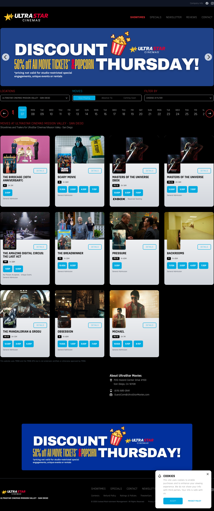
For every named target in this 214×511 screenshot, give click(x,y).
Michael (118, 331)
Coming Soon (130, 97)
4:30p (83, 189)
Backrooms (175, 253)
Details (40, 170)
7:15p (94, 189)
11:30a (62, 189)
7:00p (138, 192)
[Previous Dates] (4, 113)
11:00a (62, 343)
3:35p (117, 265)
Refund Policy (110, 495)
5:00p (83, 343)
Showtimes (137, 17)
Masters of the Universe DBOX (130, 179)
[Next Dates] (210, 113)
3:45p (18, 343)
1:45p (73, 343)
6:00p (18, 268)
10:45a (62, 265)
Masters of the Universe (185, 177)
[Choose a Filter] (179, 98)
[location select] (35, 98)
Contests (95, 495)
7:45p (94, 343)
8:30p (73, 265)
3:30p (127, 192)
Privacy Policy (194, 501)
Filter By (150, 91)
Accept (173, 501)
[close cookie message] (207, 474)
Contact (132, 489)
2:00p (7, 192)
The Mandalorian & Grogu (22, 331)
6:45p (29, 343)
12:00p (117, 192)
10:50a (117, 343)
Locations (7, 91)
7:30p (203, 265)
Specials (155, 17)
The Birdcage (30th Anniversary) (17, 179)
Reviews (191, 17)
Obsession (65, 331)
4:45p (193, 265)
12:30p (8, 343)
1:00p (7, 268)
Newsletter (174, 17)
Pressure (119, 253)
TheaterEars (146, 495)
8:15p (138, 343)
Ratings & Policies (128, 495)
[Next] (208, 57)
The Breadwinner (70, 253)
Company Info (196, 3)
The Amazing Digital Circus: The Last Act (23, 255)
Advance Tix (107, 97)
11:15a (171, 265)
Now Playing (84, 97)
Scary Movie (67, 177)
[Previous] (5, 57)
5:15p (127, 343)
